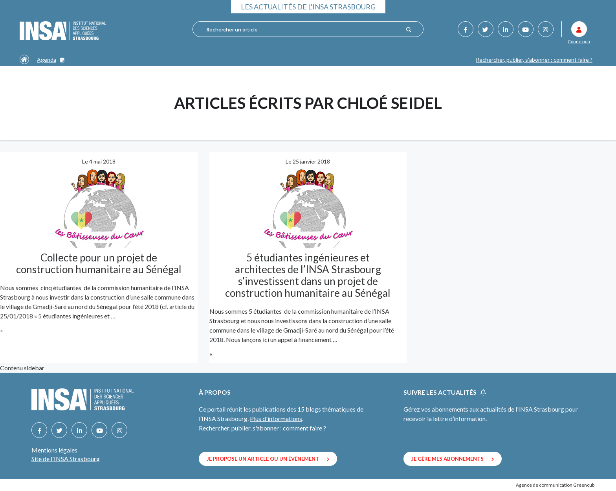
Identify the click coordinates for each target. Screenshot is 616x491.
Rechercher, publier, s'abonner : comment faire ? (534, 59)
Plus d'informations (276, 418)
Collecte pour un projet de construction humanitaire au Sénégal (99, 263)
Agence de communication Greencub (555, 485)
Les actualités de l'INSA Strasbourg (308, 6)
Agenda (50, 59)
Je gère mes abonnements (452, 459)
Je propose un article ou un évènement (268, 459)
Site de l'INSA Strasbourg (65, 458)
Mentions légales (54, 450)
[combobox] (303, 29)
